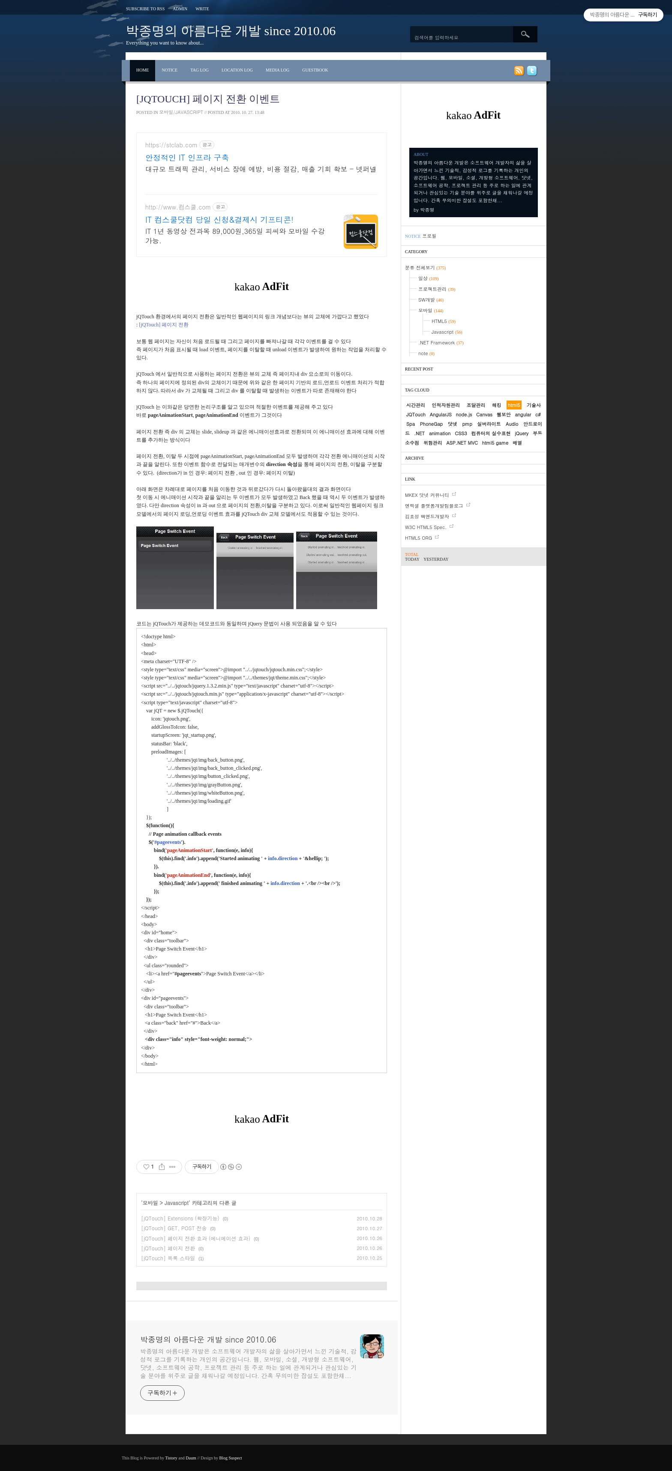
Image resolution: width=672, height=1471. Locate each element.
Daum (191, 1458)
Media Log (277, 70)
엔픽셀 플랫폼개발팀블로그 (434, 505)
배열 (517, 443)
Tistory (171, 1458)
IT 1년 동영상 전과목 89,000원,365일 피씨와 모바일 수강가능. (235, 235)
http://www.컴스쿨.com (178, 207)
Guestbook (315, 70)
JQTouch (416, 414)
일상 (428, 278)
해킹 (496, 405)
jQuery (521, 433)
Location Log (237, 70)
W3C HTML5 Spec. (426, 527)
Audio (512, 424)
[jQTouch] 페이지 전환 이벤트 (208, 99)
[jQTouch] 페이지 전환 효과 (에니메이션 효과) (195, 1238)
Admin (180, 8)
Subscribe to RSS (145, 8)
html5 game (495, 443)
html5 (514, 405)
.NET (419, 433)
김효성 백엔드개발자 (427, 516)
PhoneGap (431, 424)
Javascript (177, 1202)
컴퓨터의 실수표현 (491, 433)
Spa (410, 424)
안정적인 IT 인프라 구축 (187, 157)
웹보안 (504, 414)
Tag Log (199, 70)
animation (439, 433)
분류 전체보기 (425, 267)
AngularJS (441, 414)
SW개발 (431, 299)
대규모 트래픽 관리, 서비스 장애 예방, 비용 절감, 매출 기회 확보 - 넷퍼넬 (261, 169)
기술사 (534, 405)
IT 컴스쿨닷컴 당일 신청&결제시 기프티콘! (219, 220)
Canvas (484, 414)
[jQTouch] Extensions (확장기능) (180, 1218)
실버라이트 (489, 424)
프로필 (429, 236)
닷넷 (452, 424)
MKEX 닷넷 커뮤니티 (427, 495)
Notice (169, 70)
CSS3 (461, 433)
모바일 (150, 1202)
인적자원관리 (446, 405)
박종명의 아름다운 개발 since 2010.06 (231, 31)
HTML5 (444, 321)
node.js (464, 414)
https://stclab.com (171, 145)
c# (538, 414)
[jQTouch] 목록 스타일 (168, 1258)
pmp (467, 424)
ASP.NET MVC (462, 443)
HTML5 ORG (418, 538)
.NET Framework (441, 342)
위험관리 (432, 443)
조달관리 (476, 405)
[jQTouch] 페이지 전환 (168, 1248)
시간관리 (415, 405)
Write (202, 8)
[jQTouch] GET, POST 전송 (174, 1228)
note (426, 353)
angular (523, 414)
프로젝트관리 (436, 289)
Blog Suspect (230, 1458)
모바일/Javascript (181, 112)
